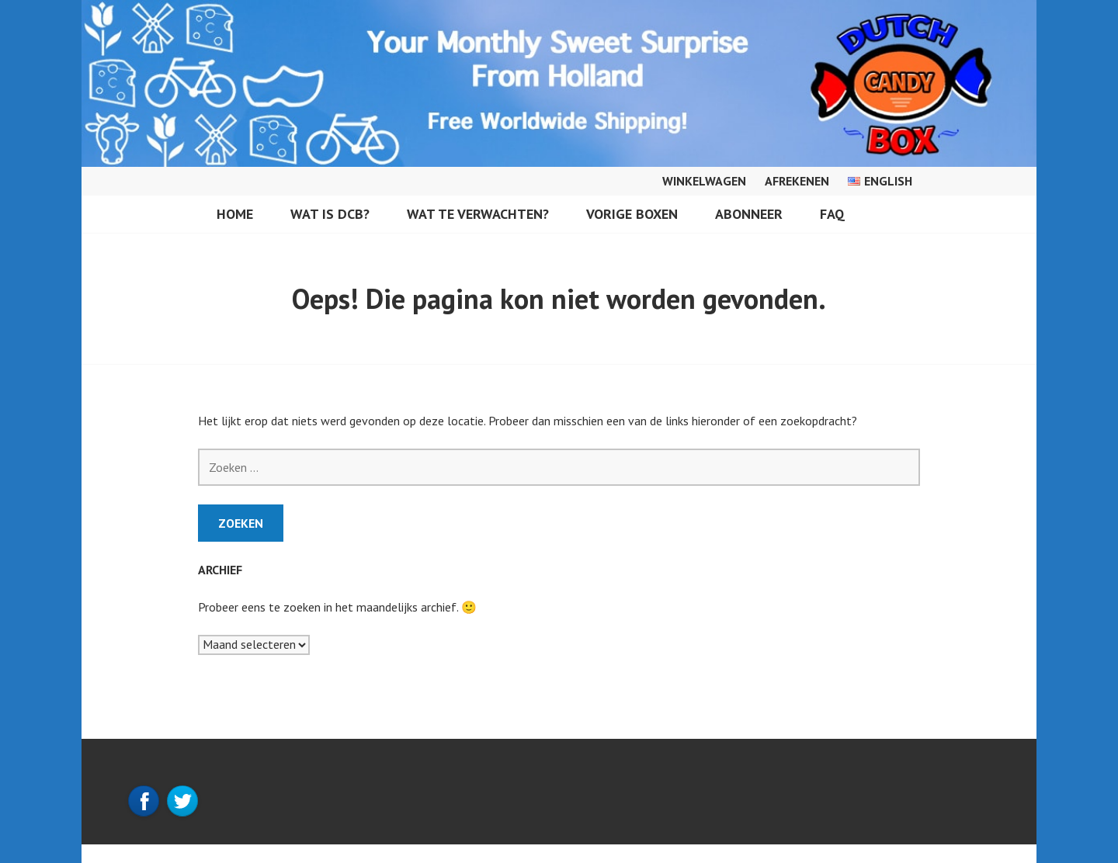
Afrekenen (797, 181)
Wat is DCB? (330, 214)
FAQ (832, 214)
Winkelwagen (704, 181)
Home (235, 214)
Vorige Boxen (632, 214)
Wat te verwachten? (478, 214)
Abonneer (749, 214)
